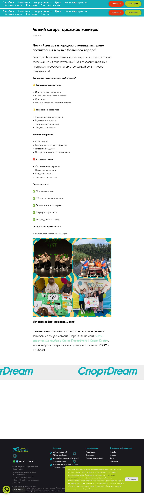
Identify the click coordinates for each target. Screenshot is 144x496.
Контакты (31, 14)
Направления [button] (42, 11)
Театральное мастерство (94, 461)
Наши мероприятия (76, 11)
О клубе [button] (7, 11)
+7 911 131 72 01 (28, 464)
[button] (133, 13)
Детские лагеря (13, 14)
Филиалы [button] (23, 11)
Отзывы (113, 458)
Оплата (45, 14)
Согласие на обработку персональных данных (31, 493)
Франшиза (114, 464)
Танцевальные (91, 455)
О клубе (113, 455)
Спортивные (90, 458)
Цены (58, 11)
